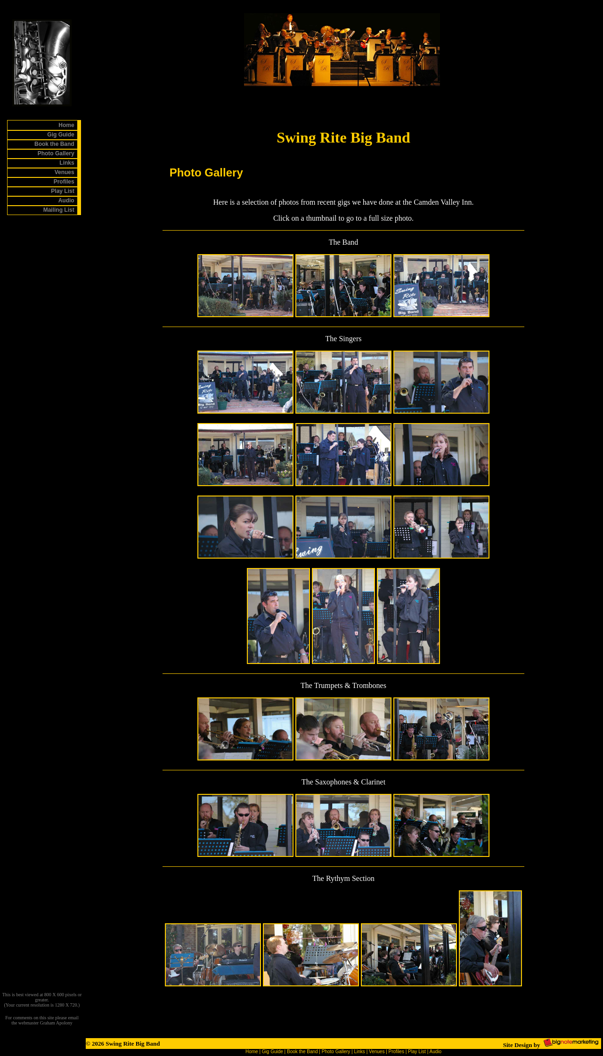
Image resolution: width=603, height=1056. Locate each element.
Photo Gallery (336, 1051)
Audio (435, 1051)
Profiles (396, 1051)
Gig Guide (272, 1051)
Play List (417, 1051)
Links (359, 1051)
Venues (376, 1051)
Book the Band (302, 1051)
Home (251, 1051)
